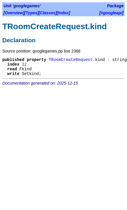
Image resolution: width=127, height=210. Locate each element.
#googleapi (111, 12)
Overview (14, 12)
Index (63, 12)
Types (31, 12)
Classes (48, 12)
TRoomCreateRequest (71, 59)
